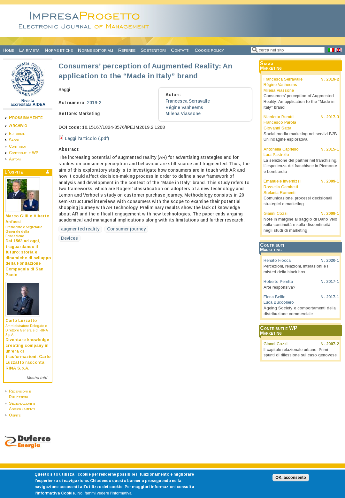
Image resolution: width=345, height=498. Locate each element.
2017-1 (332, 281)
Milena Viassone (183, 113)
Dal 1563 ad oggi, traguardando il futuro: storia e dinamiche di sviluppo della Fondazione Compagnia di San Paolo (28, 258)
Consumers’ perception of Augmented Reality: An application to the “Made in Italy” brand (299, 101)
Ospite (14, 415)
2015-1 (332, 149)
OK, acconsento (290, 481)
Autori (15, 159)
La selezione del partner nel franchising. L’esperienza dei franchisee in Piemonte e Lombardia (300, 166)
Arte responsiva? (279, 287)
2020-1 (332, 260)
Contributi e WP (23, 153)
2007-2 (332, 344)
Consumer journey (126, 228)
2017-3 (332, 117)
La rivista (29, 50)
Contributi (18, 146)
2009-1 (332, 181)
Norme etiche (59, 50)
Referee (126, 50)
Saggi (14, 140)
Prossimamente (26, 117)
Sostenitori (153, 50)
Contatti (180, 50)
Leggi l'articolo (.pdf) (87, 138)
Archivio (18, 125)
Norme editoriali (95, 50)
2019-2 (94, 102)
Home (8, 50)
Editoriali (17, 133)
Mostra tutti (37, 378)
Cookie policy (209, 50)
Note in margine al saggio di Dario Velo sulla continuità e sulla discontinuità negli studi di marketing (300, 225)
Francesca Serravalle (187, 101)
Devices (69, 238)
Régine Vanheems (184, 107)
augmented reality (80, 228)
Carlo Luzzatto (21, 320)
